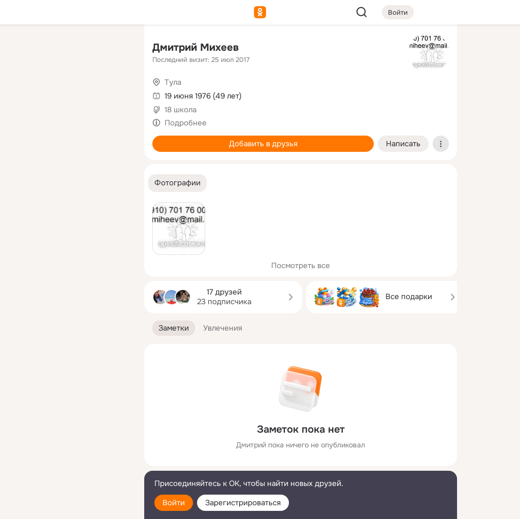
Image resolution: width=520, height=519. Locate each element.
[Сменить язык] (69, 462)
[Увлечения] (69, 48)
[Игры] (113, 138)
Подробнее (186, 123)
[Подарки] (24, 138)
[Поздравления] (69, 138)
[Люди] (69, 93)
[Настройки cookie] (69, 505)
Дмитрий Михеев (195, 47)
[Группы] (113, 48)
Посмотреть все (300, 266)
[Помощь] (24, 182)
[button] (177, 183)
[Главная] (24, 48)
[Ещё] (69, 440)
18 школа (181, 110)
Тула (173, 82)
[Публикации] (24, 93)
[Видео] (113, 93)
